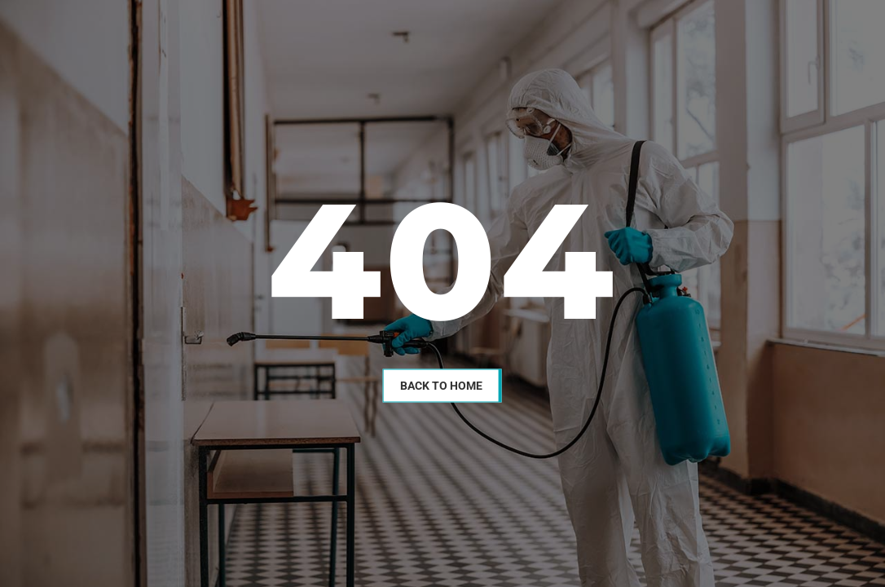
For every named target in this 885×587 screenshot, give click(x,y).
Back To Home (441, 384)
